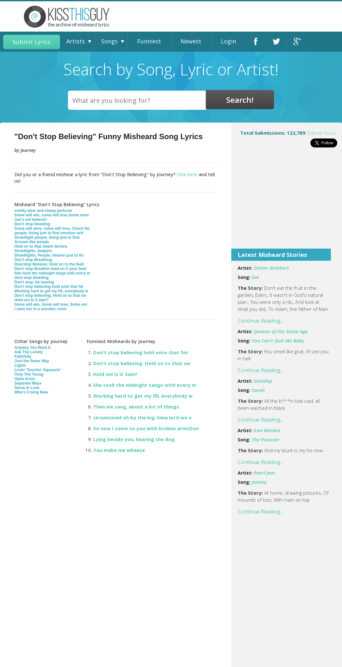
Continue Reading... (260, 320)
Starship (263, 381)
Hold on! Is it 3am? (31, 300)
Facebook (256, 42)
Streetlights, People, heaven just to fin (49, 255)
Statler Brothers (271, 268)
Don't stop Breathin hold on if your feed (50, 268)
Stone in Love (27, 388)
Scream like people (31, 242)
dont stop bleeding (31, 277)
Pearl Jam (264, 472)
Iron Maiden (267, 430)
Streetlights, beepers (33, 251)
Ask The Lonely (28, 352)
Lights (20, 365)
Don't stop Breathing (33, 260)
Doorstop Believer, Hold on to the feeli (49, 264)
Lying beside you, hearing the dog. (134, 439)
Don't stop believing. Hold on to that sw (50, 295)
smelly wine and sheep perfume (43, 210)
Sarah (258, 390)
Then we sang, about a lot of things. (136, 406)
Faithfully (22, 356)
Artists (75, 41)
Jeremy (259, 482)
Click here (187, 174)
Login (228, 41)
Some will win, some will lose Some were (51, 215)
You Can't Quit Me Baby (278, 340)
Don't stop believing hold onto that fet (48, 286)
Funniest (149, 41)
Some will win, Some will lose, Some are (50, 304)
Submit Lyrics (31, 42)
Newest (191, 41)
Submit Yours (321, 133)
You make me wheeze (119, 450)
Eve (255, 277)
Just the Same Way (31, 361)
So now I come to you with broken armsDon (146, 428)
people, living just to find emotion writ (48, 233)
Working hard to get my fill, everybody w (51, 291)
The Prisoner (265, 439)
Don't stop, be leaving (34, 282)
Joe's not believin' (30, 219)
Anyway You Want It (32, 347)
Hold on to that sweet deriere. (41, 246)
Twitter (276, 42)
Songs (109, 41)
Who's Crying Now (31, 392)
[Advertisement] (286, 202)
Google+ (296, 42)
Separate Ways (27, 383)
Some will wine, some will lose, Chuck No (52, 228)
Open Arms (24, 379)
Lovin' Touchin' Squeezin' (37, 370)
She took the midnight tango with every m (52, 273)
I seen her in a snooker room (40, 309)
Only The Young (28, 374)
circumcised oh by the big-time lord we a (142, 417)
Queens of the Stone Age (281, 331)
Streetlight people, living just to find (46, 237)
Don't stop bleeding (32, 224)
